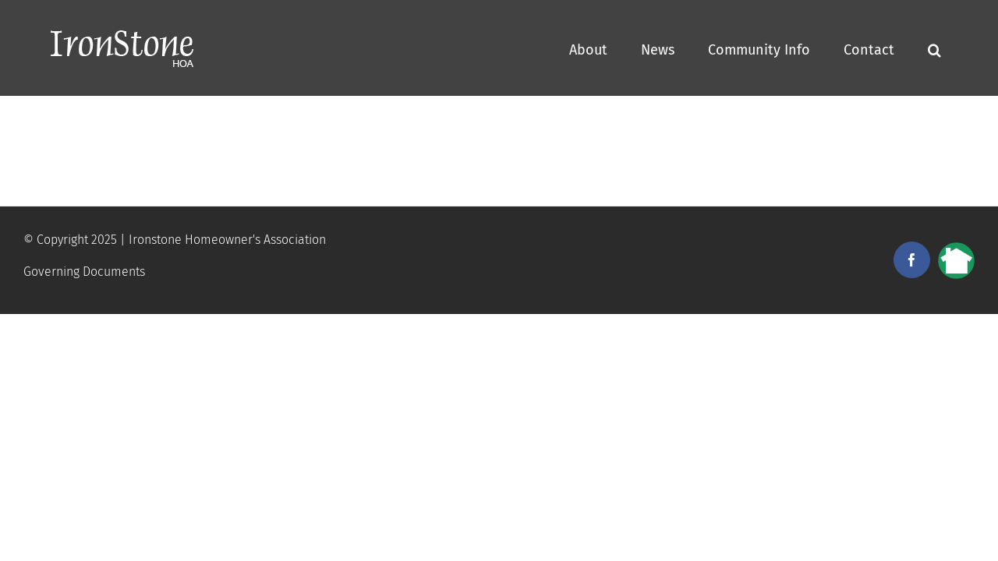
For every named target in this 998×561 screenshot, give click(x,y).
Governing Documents (84, 271)
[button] (968, 48)
